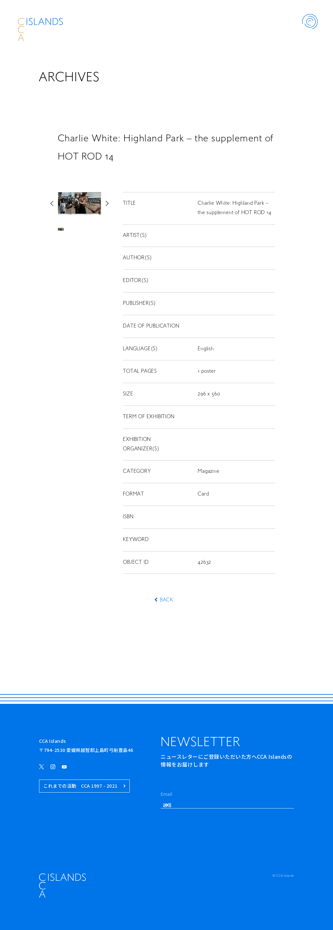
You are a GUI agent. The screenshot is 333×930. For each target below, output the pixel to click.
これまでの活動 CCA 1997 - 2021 (84, 786)
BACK (166, 600)
